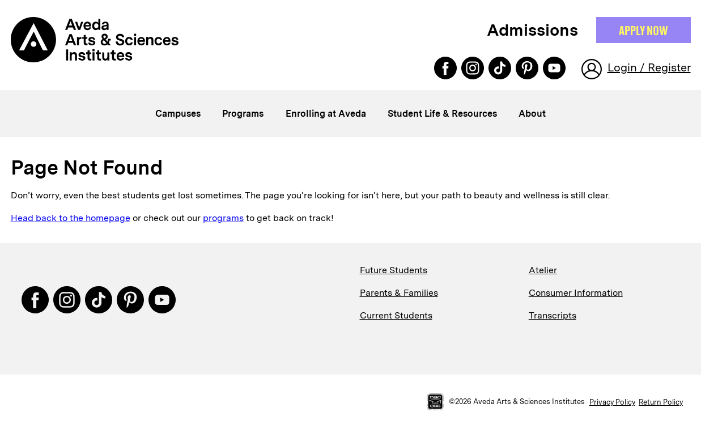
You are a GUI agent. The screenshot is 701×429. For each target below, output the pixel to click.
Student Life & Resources (442, 113)
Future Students (393, 270)
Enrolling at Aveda (326, 113)
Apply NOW (643, 30)
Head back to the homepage (70, 218)
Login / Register (649, 67)
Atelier (543, 270)
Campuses (178, 113)
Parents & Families (399, 292)
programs (223, 218)
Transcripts (552, 315)
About (532, 113)
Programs (243, 113)
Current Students (396, 315)
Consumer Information (576, 292)
